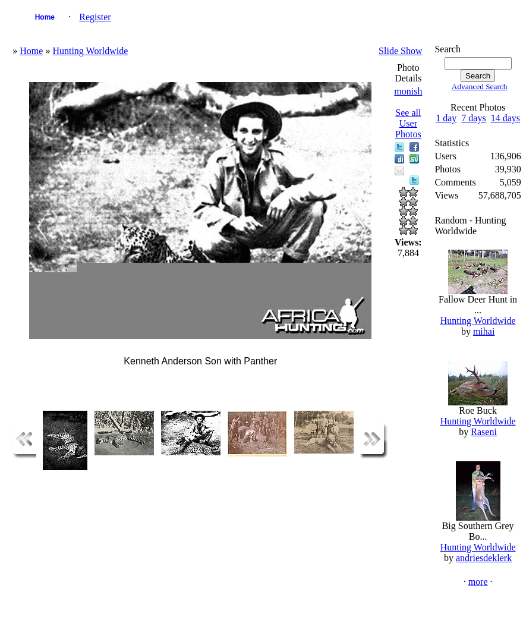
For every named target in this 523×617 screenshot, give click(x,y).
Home (45, 17)
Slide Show (400, 51)
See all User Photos (408, 123)
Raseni (484, 432)
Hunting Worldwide (90, 51)
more (478, 582)
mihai (483, 331)
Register (95, 17)
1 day (446, 118)
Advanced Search (480, 86)
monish (408, 91)
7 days (473, 118)
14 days (505, 118)
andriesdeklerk (484, 558)
